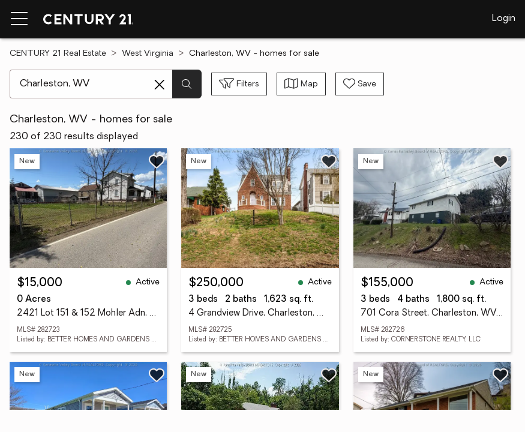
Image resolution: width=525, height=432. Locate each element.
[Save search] (359, 84)
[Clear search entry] (159, 84)
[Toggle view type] (301, 84)
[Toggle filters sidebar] (239, 84)
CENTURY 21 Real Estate (58, 53)
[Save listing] (156, 161)
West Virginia (147, 53)
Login (503, 18)
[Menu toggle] (19, 19)
